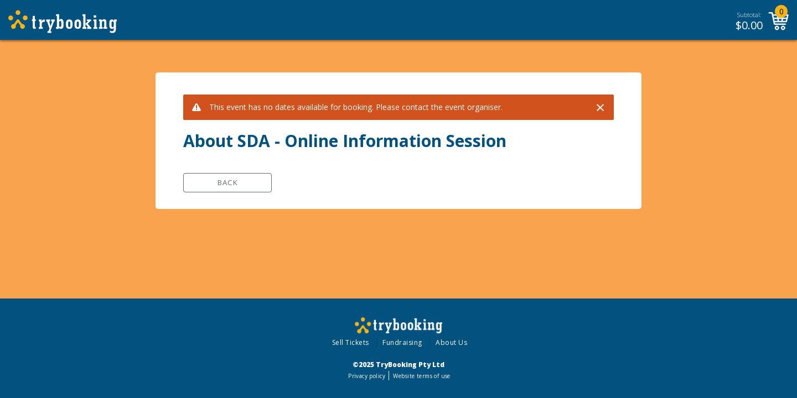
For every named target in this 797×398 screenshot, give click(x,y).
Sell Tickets (350, 342)
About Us (451, 342)
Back (228, 182)
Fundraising (402, 342)
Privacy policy (366, 376)
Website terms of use (421, 376)
